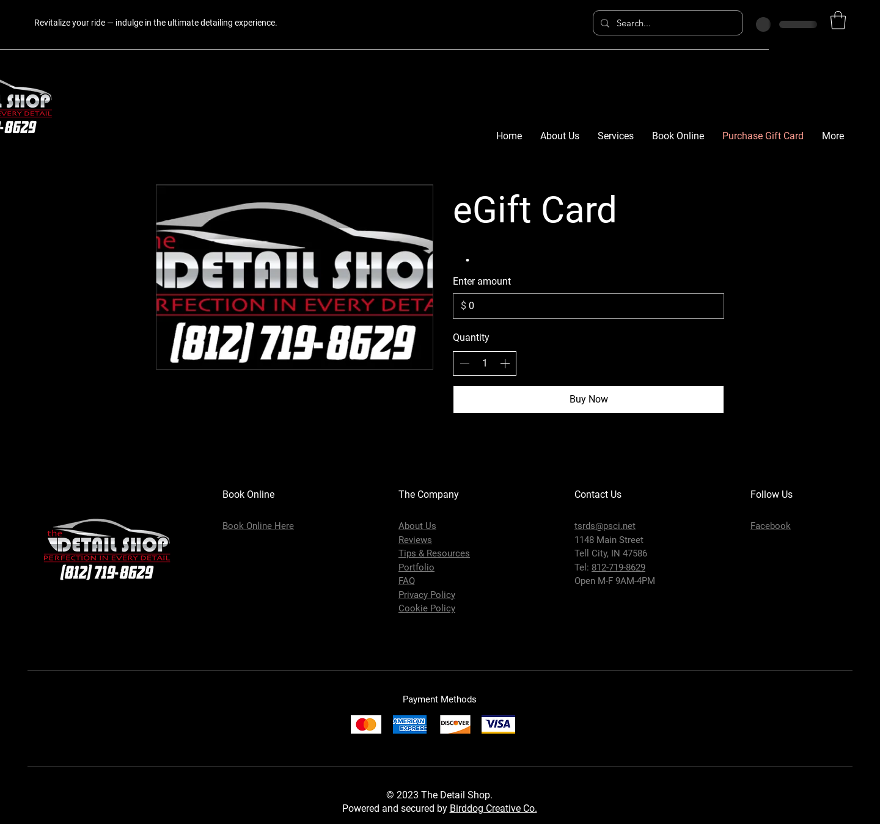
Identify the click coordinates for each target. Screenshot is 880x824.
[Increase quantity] (504, 363)
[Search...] (667, 23)
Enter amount (482, 281)
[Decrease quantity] (464, 363)
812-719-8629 (618, 567)
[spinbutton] (484, 363)
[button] (838, 20)
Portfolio (416, 567)
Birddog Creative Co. (493, 808)
